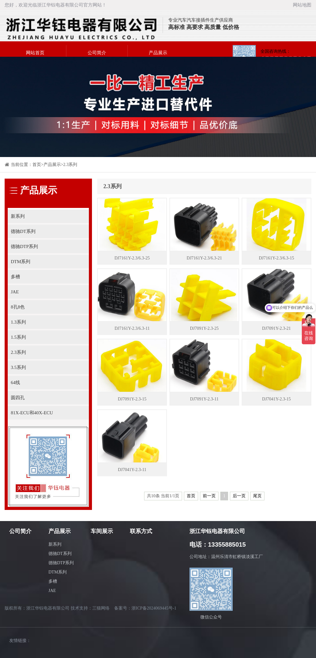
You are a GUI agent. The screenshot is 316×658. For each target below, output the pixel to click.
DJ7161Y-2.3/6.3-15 (276, 258)
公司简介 (97, 52)
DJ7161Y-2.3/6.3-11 (132, 328)
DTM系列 (20, 261)
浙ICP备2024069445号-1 (153, 608)
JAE (15, 291)
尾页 (257, 496)
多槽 (15, 276)
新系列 (18, 216)
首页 (36, 164)
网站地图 (302, 4)
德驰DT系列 (23, 231)
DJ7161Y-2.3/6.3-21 (204, 258)
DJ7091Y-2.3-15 (132, 399)
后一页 (239, 496)
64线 (15, 382)
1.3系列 (18, 322)
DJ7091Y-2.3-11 (204, 399)
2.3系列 (70, 164)
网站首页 (35, 52)
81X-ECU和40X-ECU (32, 412)
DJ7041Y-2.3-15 (276, 399)
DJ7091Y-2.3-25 (204, 328)
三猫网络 (101, 608)
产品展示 (158, 52)
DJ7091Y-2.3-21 (276, 328)
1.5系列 (18, 337)
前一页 (209, 496)
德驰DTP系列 (24, 246)
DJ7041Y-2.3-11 (132, 469)
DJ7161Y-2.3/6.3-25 (132, 258)
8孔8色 (18, 306)
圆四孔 (18, 397)
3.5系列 (18, 367)
